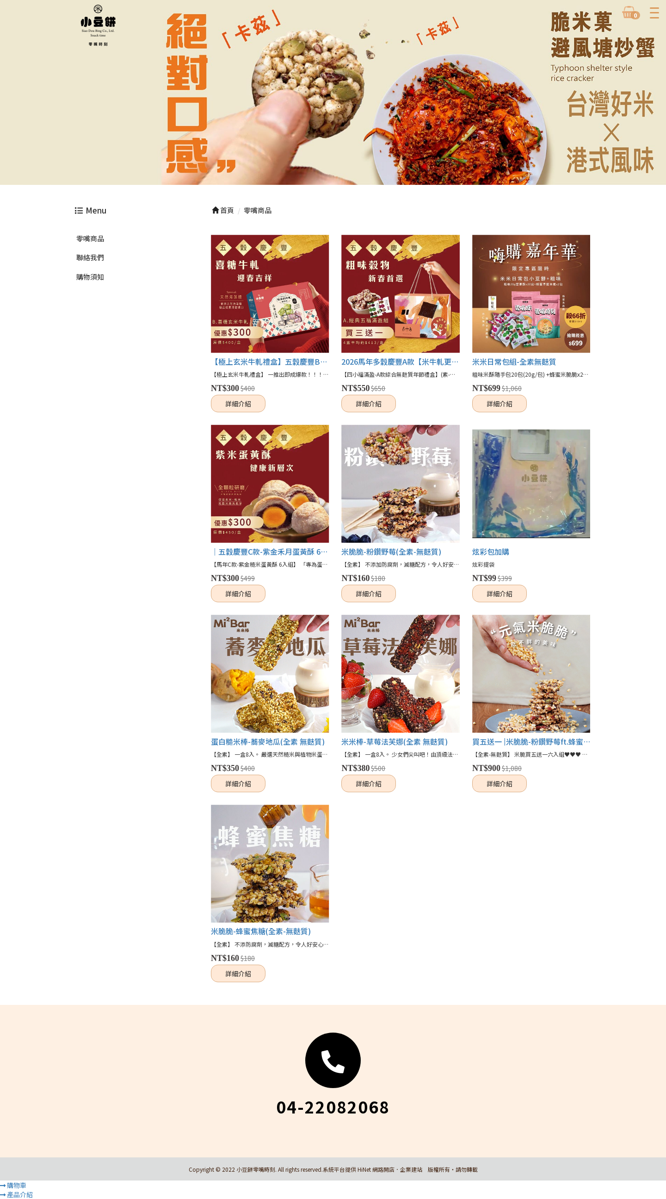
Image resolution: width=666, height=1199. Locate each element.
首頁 (223, 210)
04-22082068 (333, 1106)
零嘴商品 (90, 238)
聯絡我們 (90, 257)
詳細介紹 (238, 403)
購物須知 (90, 276)
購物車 (13, 1185)
